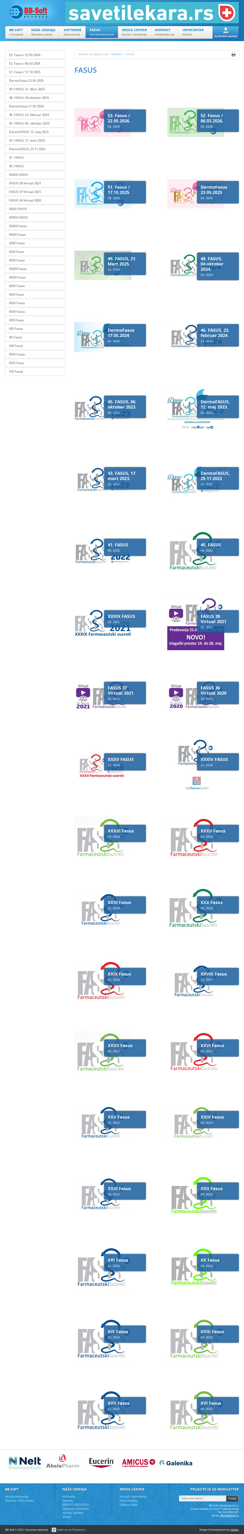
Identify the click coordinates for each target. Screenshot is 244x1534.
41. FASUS (16, 157)
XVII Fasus (16, 363)
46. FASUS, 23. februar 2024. (29, 115)
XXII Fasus (16, 320)
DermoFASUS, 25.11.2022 (27, 149)
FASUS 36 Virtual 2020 (25, 200)
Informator (69, 1496)
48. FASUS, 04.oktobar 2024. (29, 98)
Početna (116, 54)
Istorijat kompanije (16, 1496)
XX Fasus (15, 337)
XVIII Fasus (17, 354)
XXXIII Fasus (18, 226)
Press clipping (128, 1500)
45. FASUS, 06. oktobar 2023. (29, 123)
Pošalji (232, 1498)
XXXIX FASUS (18, 175)
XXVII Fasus (17, 277)
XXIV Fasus (17, 303)
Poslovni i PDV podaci (19, 1500)
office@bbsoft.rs (229, 1515)
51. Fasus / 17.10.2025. (25, 72)
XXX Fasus (16, 252)
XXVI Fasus (17, 286)
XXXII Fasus (17, 234)
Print (233, 55)
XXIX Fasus (17, 260)
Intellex (234, 1529)
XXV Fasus (16, 294)
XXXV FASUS (18, 209)
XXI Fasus (16, 329)
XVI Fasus (16, 371)
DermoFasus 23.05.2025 (26, 80)
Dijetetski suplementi (75, 1508)
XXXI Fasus (17, 243)
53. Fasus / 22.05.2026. (25, 55)
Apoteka (67, 1500)
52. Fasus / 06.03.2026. (25, 63)
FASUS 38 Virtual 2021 (25, 183)
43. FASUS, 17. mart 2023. (27, 140)
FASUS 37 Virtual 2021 (25, 192)
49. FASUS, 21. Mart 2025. (27, 89)
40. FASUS (16, 166)
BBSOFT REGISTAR (75, 1504)
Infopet (66, 1517)
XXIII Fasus (17, 311)
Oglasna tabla (128, 1504)
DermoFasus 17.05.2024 (26, 106)
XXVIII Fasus (18, 269)
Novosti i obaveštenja (133, 1496)
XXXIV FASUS (18, 217)
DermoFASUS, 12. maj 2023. (29, 132)
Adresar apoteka (72, 1513)
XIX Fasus (16, 346)
